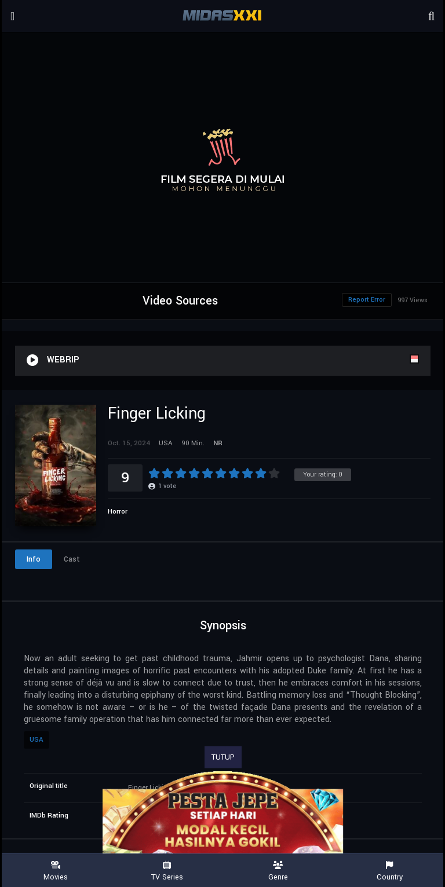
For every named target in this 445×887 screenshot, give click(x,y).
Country (389, 871)
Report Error (366, 299)
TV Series (166, 871)
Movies (55, 871)
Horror (117, 511)
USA (36, 740)
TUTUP (223, 757)
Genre (278, 871)
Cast (72, 559)
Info (34, 559)
